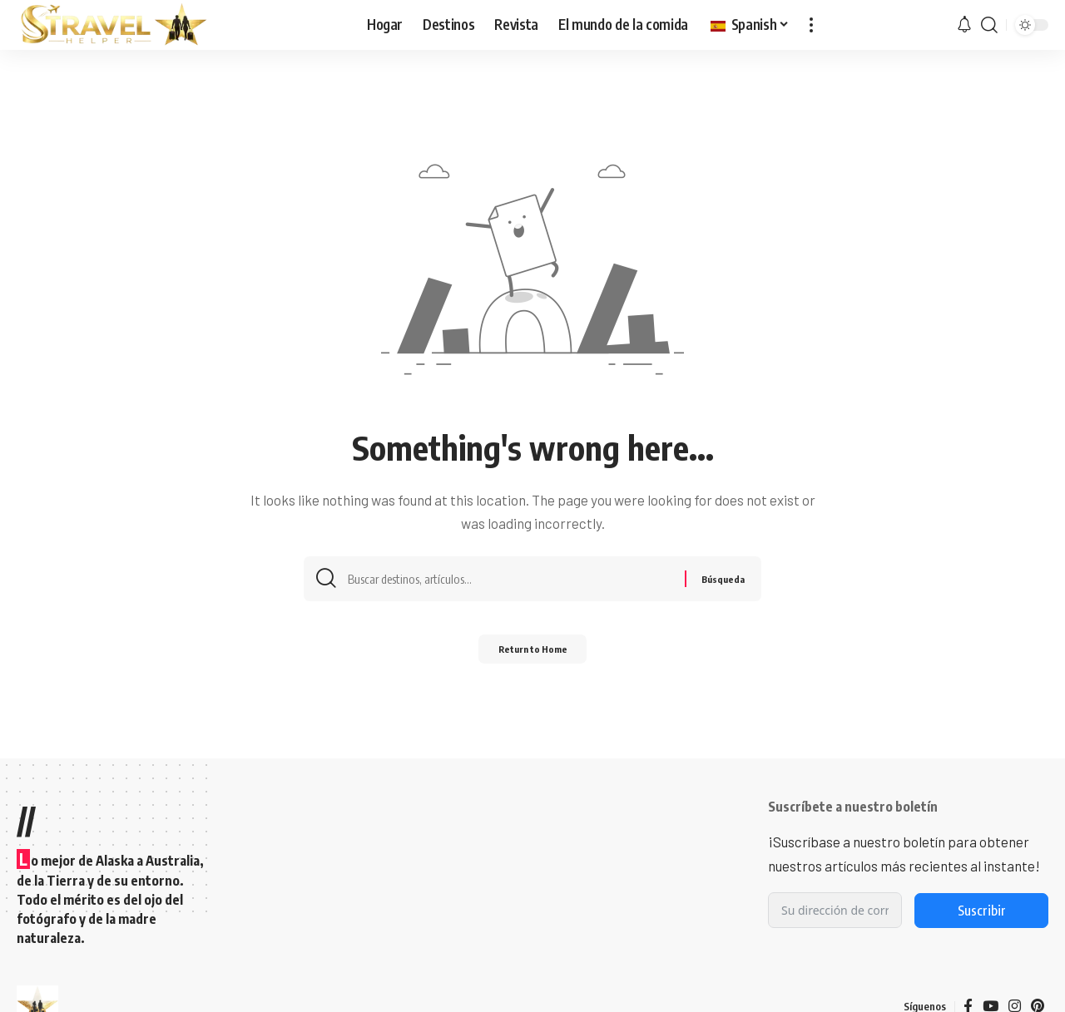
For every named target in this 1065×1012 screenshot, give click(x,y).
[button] (811, 25)
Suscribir (982, 910)
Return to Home (533, 655)
